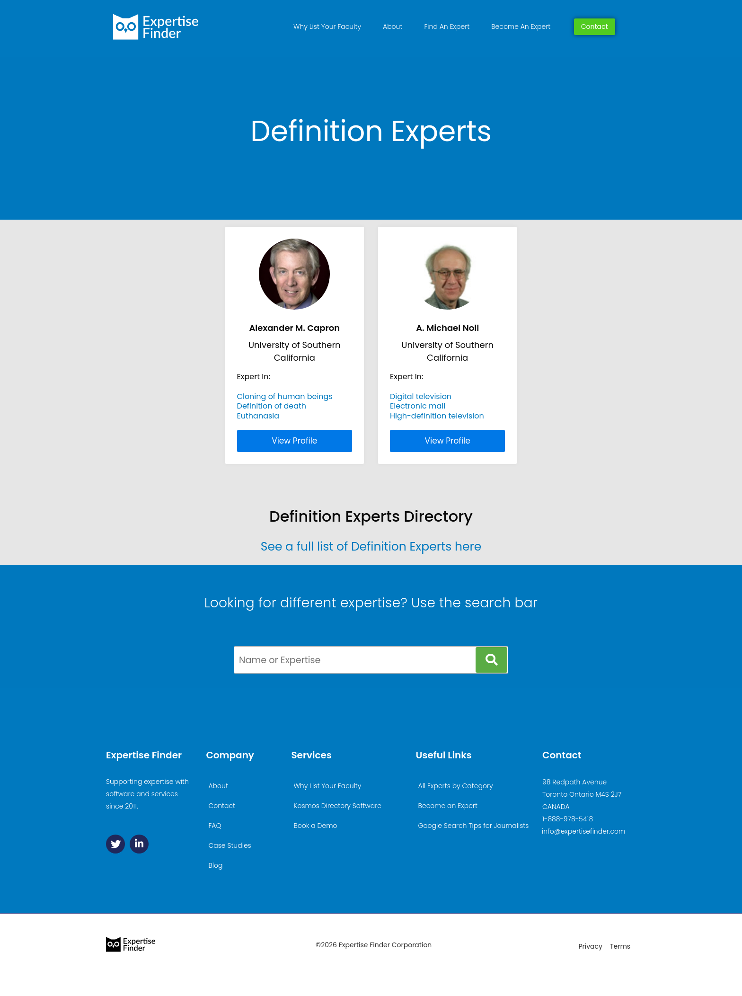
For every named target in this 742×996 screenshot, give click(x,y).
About (392, 26)
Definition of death (272, 405)
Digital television (420, 396)
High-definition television (437, 415)
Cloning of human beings (285, 396)
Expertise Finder (144, 755)
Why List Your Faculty (327, 26)
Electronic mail (417, 405)
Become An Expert (520, 26)
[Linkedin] (139, 844)
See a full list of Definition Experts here (371, 546)
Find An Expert (446, 26)
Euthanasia (258, 415)
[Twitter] (115, 844)
